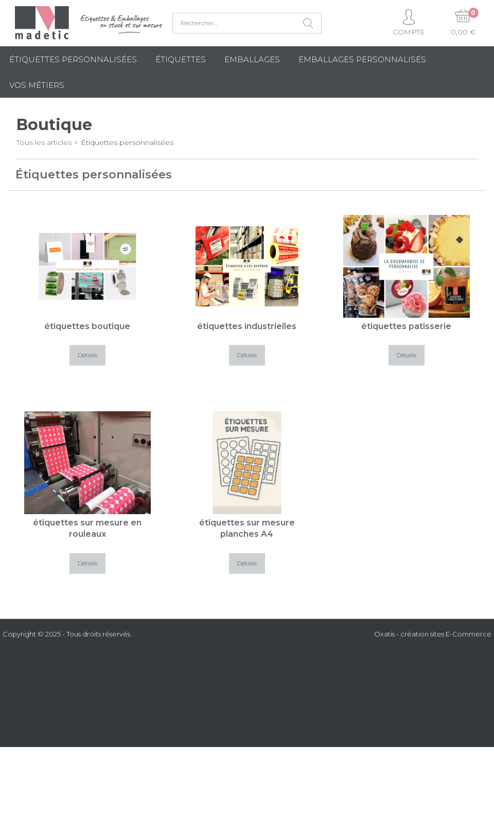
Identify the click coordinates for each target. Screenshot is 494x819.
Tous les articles (44, 142)
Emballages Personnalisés (362, 59)
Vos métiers (36, 85)
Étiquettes (180, 59)
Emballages (252, 59)
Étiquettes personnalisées (73, 59)
